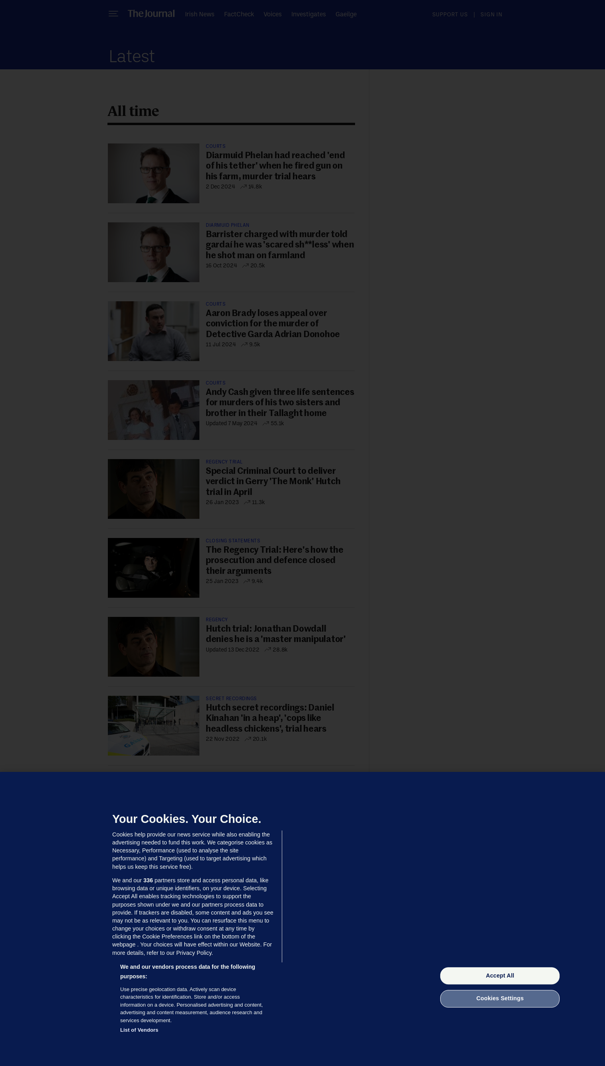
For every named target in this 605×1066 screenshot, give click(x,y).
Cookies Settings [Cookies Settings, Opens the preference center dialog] (500, 998)
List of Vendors (139, 1030)
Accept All (500, 975)
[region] (302, 919)
